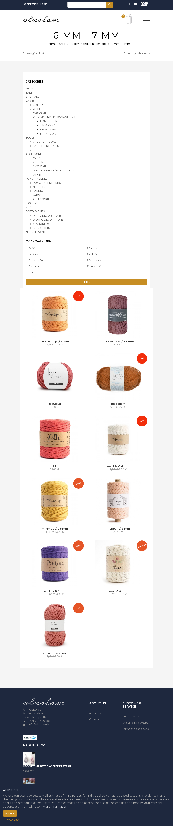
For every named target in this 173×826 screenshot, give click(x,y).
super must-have (55, 653)
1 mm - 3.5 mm (49, 121)
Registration (31, 3)
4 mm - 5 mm (48, 125)
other (37, 174)
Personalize (12, 820)
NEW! (29, 88)
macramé (40, 113)
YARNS (63, 43)
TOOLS (30, 137)
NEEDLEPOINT (35, 232)
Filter (86, 282)
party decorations (47, 215)
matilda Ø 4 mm (118, 466)
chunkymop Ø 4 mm (55, 341)
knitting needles (46, 145)
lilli (55, 466)
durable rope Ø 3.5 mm (118, 341)
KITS (28, 207)
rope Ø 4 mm (118, 591)
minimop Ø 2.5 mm (55, 528)
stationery (41, 223)
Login (43, 3)
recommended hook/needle (90, 43)
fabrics (38, 191)
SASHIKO (31, 203)
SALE (29, 92)
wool (37, 109)
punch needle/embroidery (53, 170)
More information (55, 806)
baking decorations (48, 219)
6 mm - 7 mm (48, 129)
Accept (10, 813)
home (52, 43)
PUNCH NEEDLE (36, 178)
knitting (39, 162)
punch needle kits (47, 182)
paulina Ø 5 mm (54, 591)
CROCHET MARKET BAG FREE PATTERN (47, 766)
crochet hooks (44, 141)
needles (39, 186)
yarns (37, 195)
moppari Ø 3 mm (118, 528)
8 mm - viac (48, 133)
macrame (40, 166)
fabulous (55, 403)
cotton (38, 105)
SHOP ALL (32, 96)
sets (36, 150)
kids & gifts (41, 227)
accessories (35, 154)
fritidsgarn (118, 403)
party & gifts (35, 211)
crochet (39, 158)
